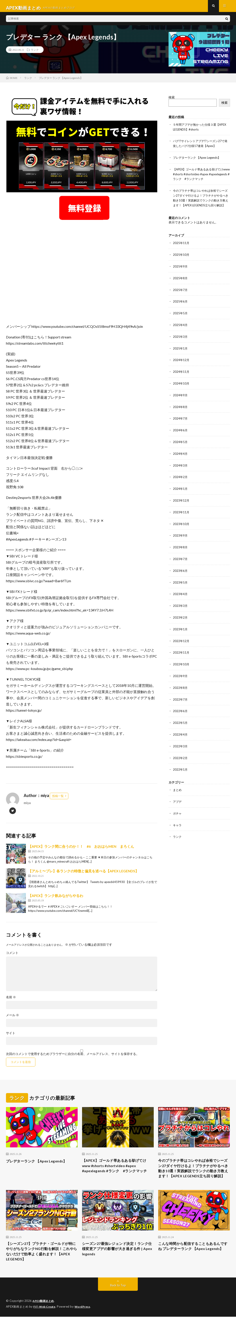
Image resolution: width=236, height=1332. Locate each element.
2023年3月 (180, 606)
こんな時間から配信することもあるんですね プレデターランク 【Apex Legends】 (193, 1262)
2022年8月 (180, 687)
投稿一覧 (58, 799)
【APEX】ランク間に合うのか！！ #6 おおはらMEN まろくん (81, 850)
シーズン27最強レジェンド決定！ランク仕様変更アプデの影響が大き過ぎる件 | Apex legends (117, 1262)
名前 (11, 1000)
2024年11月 (181, 376)
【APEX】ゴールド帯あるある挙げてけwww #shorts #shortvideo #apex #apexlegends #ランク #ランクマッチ (200, 176)
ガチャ (177, 811)
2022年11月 (181, 652)
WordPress (85, 1322)
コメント (12, 956)
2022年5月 (180, 721)
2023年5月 (180, 583)
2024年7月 (180, 422)
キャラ (177, 822)
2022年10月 (181, 664)
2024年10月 (181, 387)
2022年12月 (181, 641)
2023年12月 (181, 502)
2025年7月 (180, 295)
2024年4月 (180, 456)
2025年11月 (181, 249)
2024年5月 (180, 445)
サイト (10, 1036)
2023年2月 (180, 618)
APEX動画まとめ (44, 1316)
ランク (35, 53)
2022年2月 (180, 756)
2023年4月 (180, 595)
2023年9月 (180, 537)
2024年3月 (180, 468)
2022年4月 (180, 733)
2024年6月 (180, 433)
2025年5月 (180, 318)
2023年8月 (180, 549)
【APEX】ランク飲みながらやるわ (55, 899)
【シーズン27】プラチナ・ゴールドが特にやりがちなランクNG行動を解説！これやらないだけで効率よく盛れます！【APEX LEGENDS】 (41, 1265)
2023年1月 (180, 629)
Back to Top (118, 1301)
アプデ (177, 799)
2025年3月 (180, 341)
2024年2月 (180, 479)
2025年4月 (180, 330)
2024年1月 (180, 491)
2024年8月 (180, 410)
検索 (172, 101)
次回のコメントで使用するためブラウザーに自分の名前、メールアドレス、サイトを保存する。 (72, 1057)
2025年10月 (181, 260)
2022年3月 (180, 744)
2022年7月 (180, 698)
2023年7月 (180, 560)
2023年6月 (180, 572)
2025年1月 (180, 353)
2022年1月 (180, 768)
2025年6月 (180, 307)
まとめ (177, 788)
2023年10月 (181, 525)
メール (12, 1018)
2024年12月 (181, 364)
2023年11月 (181, 514)
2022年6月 (180, 710)
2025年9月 (180, 272)
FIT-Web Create (45, 1322)
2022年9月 (180, 675)
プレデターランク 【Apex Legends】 (198, 160)
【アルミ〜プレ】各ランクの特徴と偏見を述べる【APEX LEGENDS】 (83, 874)
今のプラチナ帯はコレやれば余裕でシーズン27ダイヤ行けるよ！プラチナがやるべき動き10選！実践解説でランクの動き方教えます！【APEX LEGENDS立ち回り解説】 (201, 202)
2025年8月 (180, 283)
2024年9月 (180, 399)
